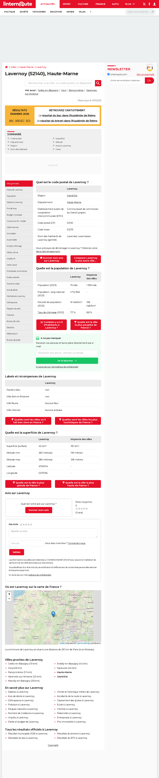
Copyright (53, 745)
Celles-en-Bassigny (48, 90)
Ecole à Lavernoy (66, 704)
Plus (130, 4)
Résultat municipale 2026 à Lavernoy (28, 733)
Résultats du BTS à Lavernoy (72, 738)
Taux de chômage (47, 312)
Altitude (59, 142)
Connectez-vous (76, 543)
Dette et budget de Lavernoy (23, 721)
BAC (11, 120)
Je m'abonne (65, 360)
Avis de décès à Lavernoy (21, 696)
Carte (58, 149)
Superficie (60, 138)
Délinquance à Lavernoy (21, 700)
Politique (9, 12)
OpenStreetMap (83, 643)
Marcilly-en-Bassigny (19, 680)
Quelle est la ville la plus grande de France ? (28, 484)
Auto (115, 4)
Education (56, 12)
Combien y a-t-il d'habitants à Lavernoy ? (52, 325)
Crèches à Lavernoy (67, 709)
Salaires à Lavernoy (18, 691)
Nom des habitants (18, 149)
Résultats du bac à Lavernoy (23, 738)
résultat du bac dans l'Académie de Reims (68, 115)
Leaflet (62, 643)
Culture (83, 4)
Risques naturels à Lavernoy (23, 709)
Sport (67, 4)
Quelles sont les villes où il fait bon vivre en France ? (28, 421)
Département (16, 142)
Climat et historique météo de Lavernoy (78, 691)
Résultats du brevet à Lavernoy (73, 733)
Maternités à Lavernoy (69, 713)
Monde (70, 12)
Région (13, 146)
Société (24, 12)
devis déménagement (48, 251)
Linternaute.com (117, 74)
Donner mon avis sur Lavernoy (51, 259)
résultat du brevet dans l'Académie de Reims (68, 120)
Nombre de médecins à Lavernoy (26, 713)
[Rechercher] (140, 12)
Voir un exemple (145, 74)
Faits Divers (39, 12)
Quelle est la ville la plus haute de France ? (78, 484)
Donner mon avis (39, 510)
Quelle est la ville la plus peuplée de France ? (86, 325)
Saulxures (62, 668)
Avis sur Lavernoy (63, 146)
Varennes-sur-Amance (20, 676)
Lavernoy (41, 67)
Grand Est (72, 195)
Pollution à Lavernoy (19, 704)
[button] (53, 614)
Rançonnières (76, 90)
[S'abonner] (130, 80)
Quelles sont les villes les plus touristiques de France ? (78, 421)
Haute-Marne (26, 67)
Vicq (63, 90)
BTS (28, 120)
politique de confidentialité (40, 575)
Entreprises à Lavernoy (69, 717)
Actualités (48, 4)
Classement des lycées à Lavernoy (75, 700)
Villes (82, 12)
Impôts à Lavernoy (18, 717)
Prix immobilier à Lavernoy (71, 721)
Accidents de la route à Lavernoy (74, 696)
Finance (100, 4)
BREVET (19, 120)
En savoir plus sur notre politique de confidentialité (57, 367)
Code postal (15, 138)
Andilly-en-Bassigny (67, 663)
